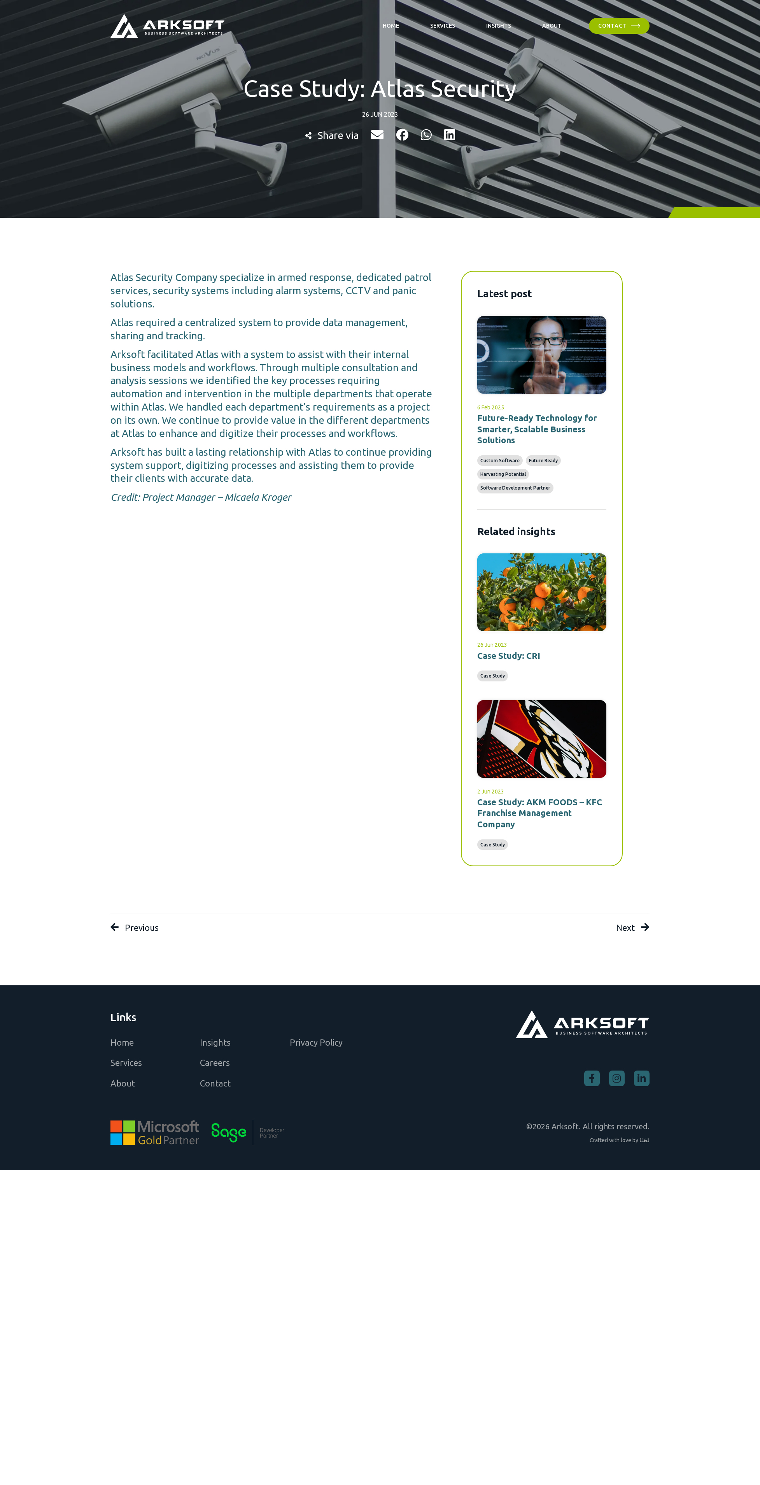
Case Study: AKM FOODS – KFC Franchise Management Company (539, 813)
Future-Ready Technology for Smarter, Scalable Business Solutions (537, 429)
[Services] (442, 25)
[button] (377, 135)
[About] (552, 25)
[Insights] (498, 25)
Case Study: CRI (508, 655)
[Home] (391, 25)
